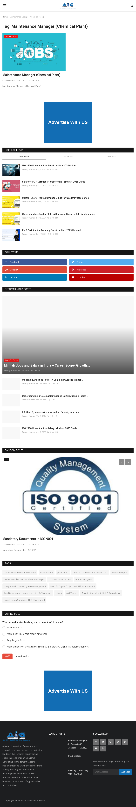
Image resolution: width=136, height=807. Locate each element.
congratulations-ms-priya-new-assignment (25, 586)
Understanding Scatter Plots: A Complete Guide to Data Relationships (58, 214)
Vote (7, 656)
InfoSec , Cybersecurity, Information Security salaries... (51, 412)
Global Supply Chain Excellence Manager (24, 579)
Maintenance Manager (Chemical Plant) (31, 75)
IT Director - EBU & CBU (60, 579)
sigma (59, 593)
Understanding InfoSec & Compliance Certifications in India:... (55, 396)
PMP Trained (46, 572)
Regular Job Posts (16, 640)
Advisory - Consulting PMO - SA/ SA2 (78, 772)
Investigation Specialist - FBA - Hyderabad (24, 599)
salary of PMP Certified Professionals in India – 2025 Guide (53, 181)
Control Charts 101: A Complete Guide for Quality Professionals (55, 198)
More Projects (14, 627)
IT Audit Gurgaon (83, 579)
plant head (62, 572)
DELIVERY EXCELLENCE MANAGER (20, 572)
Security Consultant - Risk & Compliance (101, 593)
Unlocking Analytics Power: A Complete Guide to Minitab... (52, 379)
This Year (111, 156)
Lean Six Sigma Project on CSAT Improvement (72, 586)
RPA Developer (119, 572)
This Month (67, 156)
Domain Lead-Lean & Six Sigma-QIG (90, 572)
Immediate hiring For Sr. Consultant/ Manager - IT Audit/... (78, 744)
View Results (22, 656)
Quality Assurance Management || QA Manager (27, 593)
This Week (24, 156)
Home (5, 17)
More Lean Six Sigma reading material (27, 633)
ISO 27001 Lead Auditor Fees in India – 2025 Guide (48, 165)
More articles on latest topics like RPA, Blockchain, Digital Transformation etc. (48, 646)
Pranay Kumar (8, 80)
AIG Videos (71, 593)
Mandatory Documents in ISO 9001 (27, 539)
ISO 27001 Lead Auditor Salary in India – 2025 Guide (49, 428)
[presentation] (121, 462)
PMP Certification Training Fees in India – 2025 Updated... (52, 230)
